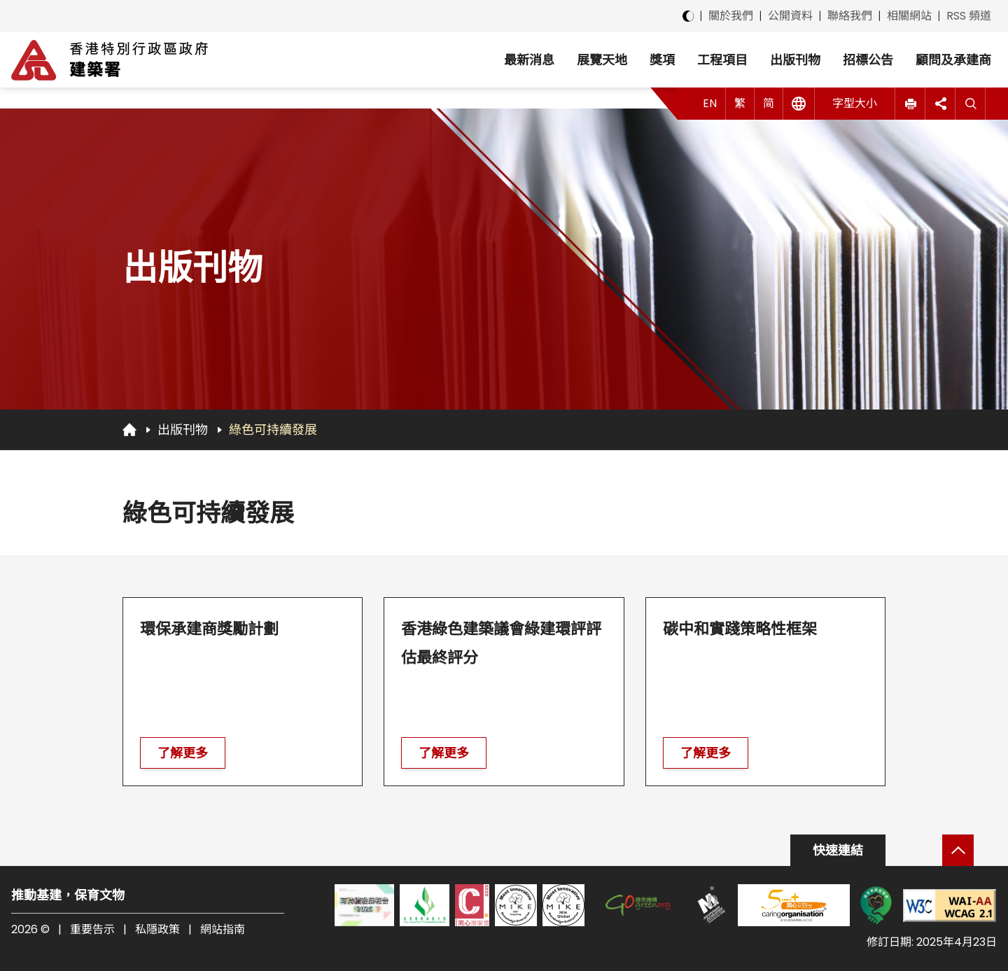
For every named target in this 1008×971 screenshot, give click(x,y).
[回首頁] (129, 429)
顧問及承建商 (953, 60)
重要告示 (92, 929)
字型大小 (854, 103)
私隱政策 (157, 929)
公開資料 (790, 16)
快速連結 (838, 850)
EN (710, 103)
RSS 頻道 (968, 16)
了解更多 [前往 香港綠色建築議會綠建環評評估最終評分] (444, 753)
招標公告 (868, 60)
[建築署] (109, 60)
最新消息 (529, 60)
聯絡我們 (849, 16)
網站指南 (222, 929)
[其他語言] (799, 104)
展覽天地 (602, 60)
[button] (910, 104)
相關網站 (909, 16)
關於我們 (730, 16)
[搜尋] (970, 104)
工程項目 (722, 60)
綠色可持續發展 (273, 429)
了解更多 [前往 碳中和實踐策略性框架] (705, 753)
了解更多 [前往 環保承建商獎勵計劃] (183, 753)
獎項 (662, 60)
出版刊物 (795, 60)
